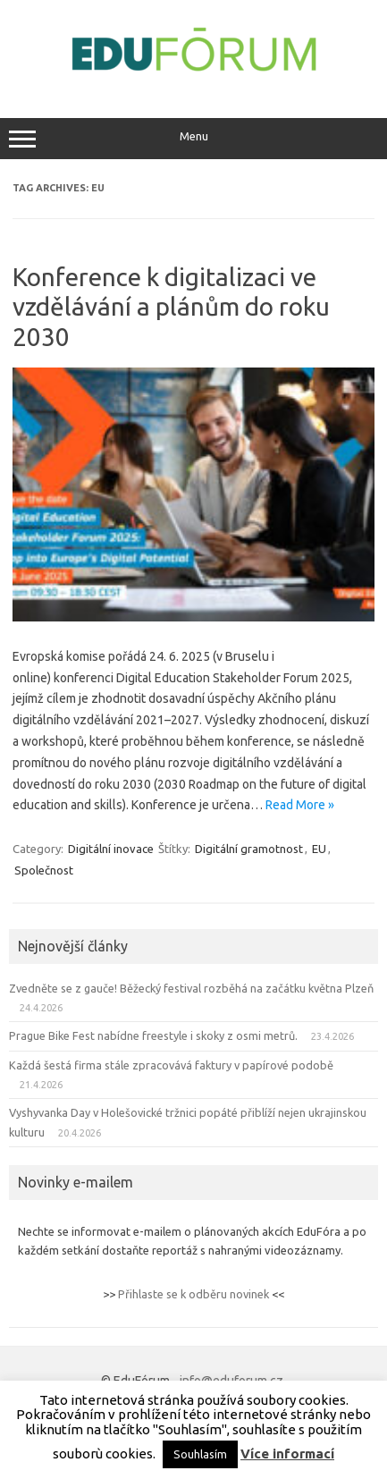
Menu (193, 139)
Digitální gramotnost (249, 848)
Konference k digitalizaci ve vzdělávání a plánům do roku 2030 (171, 307)
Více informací (287, 1453)
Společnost (43, 870)
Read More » (299, 805)
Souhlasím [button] (200, 1454)
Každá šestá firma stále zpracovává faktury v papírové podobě (171, 1065)
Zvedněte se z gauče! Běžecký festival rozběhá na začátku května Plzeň (191, 988)
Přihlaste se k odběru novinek (193, 1294)
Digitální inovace (111, 848)
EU (319, 848)
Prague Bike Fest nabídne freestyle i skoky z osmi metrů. (153, 1035)
